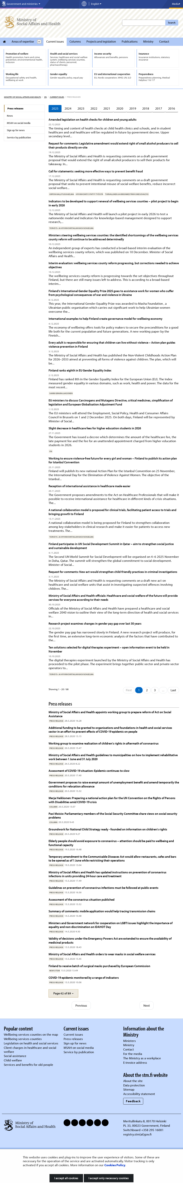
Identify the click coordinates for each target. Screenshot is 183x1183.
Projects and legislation (101, 41)
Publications (129, 41)
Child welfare (13, 1060)
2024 (68, 108)
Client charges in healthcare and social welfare (30, 1050)
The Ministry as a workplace (142, 1058)
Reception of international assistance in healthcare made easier (89, 486)
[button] (63, 993)
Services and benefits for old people (28, 1065)
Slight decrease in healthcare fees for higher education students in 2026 (95, 428)
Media (176, 4)
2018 (145, 108)
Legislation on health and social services (31, 1043)
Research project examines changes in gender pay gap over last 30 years (95, 623)
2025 (55, 108)
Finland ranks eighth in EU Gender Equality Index (80, 370)
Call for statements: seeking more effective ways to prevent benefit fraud (96, 171)
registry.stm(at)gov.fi (137, 1134)
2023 (81, 108)
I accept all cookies (66, 1178)
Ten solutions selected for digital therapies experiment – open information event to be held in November (109, 649)
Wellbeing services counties (23, 1039)
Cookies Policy (114, 1165)
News (10, 115)
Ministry (148, 41)
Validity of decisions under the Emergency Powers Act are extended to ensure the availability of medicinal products (110, 940)
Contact (164, 41)
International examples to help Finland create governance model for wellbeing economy (105, 319)
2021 (106, 108)
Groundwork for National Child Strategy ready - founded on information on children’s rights (108, 829)
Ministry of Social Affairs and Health (22, 97)
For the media (132, 1054)
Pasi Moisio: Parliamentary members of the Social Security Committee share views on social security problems (113, 815)
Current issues (55, 41)
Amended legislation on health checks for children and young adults (93, 119)
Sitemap (128, 1089)
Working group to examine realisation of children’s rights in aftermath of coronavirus (104, 743)
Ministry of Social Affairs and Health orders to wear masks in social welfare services (102, 954)
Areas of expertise (23, 41)
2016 (171, 108)
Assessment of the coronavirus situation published (81, 899)
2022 (93, 108)
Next (146, 1005)
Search (171, 22)
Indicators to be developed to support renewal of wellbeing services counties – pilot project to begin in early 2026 (113, 203)
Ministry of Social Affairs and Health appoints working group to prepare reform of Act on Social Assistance (110, 714)
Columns (75, 41)
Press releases (15, 108)
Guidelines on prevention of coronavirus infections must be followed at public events (103, 888)
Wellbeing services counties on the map (31, 1034)
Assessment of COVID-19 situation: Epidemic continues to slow (89, 771)
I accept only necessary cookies (109, 1178)
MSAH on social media (18, 123)
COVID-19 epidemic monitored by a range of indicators (84, 977)
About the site (133, 1081)
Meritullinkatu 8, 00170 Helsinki (144, 1121)
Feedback (133, 1101)
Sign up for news (16, 130)
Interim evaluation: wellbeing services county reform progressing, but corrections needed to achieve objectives (114, 265)
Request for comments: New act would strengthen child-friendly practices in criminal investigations (113, 572)
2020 (119, 108)
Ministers (129, 1041)
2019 (132, 108)
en (45, 97)
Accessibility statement (139, 1094)
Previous (81, 1005)
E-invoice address (135, 1062)
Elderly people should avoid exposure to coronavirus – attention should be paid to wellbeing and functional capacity (111, 843)
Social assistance (15, 1056)
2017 (158, 108)
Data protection (134, 1085)
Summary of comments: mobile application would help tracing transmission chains (102, 911)
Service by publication (19, 137)
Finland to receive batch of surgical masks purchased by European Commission (99, 966)
